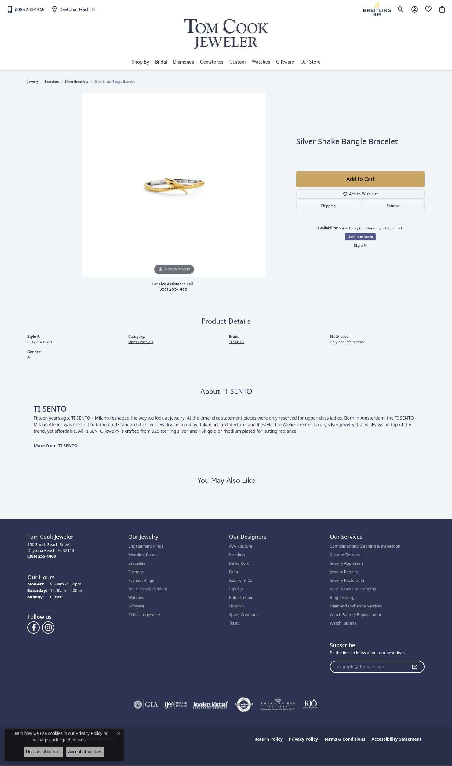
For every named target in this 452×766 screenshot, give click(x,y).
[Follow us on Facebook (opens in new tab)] (33, 627)
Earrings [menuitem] (136, 571)
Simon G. (237, 606)
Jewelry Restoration (348, 580)
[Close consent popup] (119, 733)
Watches (261, 62)
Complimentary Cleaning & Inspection (365, 546)
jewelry (33, 81)
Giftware (285, 62)
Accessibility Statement (396, 739)
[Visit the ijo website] (175, 704)
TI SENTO (236, 341)
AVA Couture (240, 546)
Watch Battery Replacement (355, 614)
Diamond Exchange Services (356, 606)
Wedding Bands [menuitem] (143, 554)
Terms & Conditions (344, 739)
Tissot (234, 623)
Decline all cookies (43, 751)
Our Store (310, 62)
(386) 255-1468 (172, 289)
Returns (393, 205)
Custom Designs (345, 554)
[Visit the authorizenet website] (244, 704)
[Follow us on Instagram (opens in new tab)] (48, 627)
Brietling (237, 554)
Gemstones (211, 62)
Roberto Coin (241, 597)
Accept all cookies (85, 751)
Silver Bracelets (77, 81)
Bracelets (52, 81)
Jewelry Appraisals (346, 563)
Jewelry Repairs (344, 571)
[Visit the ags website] (278, 704)
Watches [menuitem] (136, 597)
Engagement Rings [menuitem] (145, 546)
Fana (233, 571)
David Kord (239, 563)
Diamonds (183, 62)
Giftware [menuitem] (136, 606)
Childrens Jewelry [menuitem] (144, 614)
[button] (401, 9)
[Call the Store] (41, 556)
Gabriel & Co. (241, 580)
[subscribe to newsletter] (414, 666)
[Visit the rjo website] (310, 704)
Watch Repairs (343, 623)
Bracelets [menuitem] (136, 563)
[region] (174, 185)
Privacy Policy (303, 739)
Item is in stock (360, 236)
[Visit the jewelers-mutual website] (210, 704)
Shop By (140, 62)
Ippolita (236, 589)
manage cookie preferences (59, 739)
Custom (237, 62)
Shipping (328, 205)
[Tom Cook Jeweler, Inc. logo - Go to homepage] (226, 34)
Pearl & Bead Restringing (353, 589)
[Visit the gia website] (146, 704)
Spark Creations (243, 614)
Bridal (161, 62)
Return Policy (268, 739)
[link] (25, 9)
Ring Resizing (342, 597)
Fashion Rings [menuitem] (141, 580)
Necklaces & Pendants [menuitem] (148, 589)
